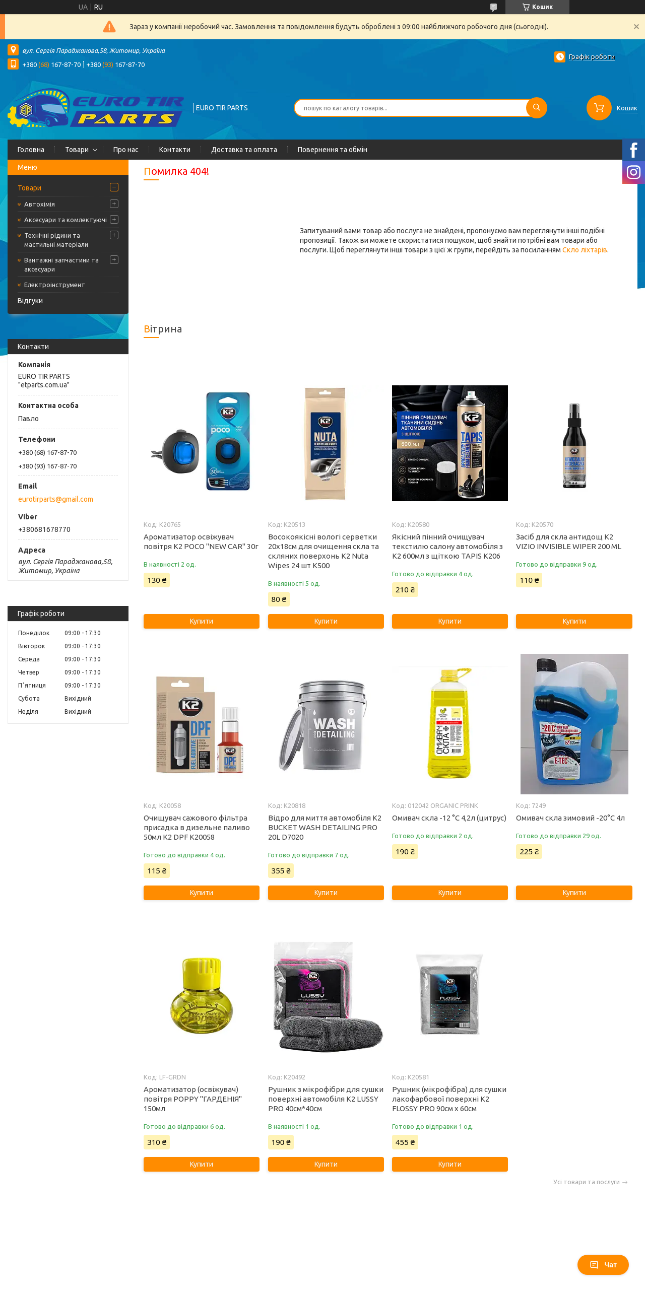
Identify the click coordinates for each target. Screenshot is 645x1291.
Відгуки (30, 301)
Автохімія (39, 204)
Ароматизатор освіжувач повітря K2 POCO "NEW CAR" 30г (201, 541)
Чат (603, 1264)
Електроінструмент (54, 284)
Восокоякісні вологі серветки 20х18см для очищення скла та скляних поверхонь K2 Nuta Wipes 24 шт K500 (323, 551)
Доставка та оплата (244, 149)
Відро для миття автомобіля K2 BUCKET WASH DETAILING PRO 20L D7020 (324, 827)
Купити (201, 621)
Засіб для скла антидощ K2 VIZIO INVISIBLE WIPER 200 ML (568, 541)
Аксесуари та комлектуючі (65, 219)
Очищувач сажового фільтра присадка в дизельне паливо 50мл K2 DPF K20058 (197, 827)
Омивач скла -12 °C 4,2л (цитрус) (449, 817)
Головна (31, 149)
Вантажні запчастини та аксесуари (61, 264)
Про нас (126, 149)
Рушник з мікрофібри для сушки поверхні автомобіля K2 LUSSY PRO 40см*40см (325, 1099)
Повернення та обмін (332, 149)
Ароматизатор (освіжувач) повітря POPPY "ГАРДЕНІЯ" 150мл (193, 1099)
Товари (77, 149)
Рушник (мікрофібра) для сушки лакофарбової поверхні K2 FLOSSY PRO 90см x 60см (449, 1099)
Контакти (174, 149)
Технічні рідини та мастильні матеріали (56, 240)
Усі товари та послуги (586, 1182)
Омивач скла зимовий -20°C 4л (570, 817)
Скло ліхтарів (584, 250)
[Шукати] (536, 107)
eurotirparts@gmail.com (55, 499)
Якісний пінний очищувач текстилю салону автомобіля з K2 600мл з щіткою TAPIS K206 (447, 546)
